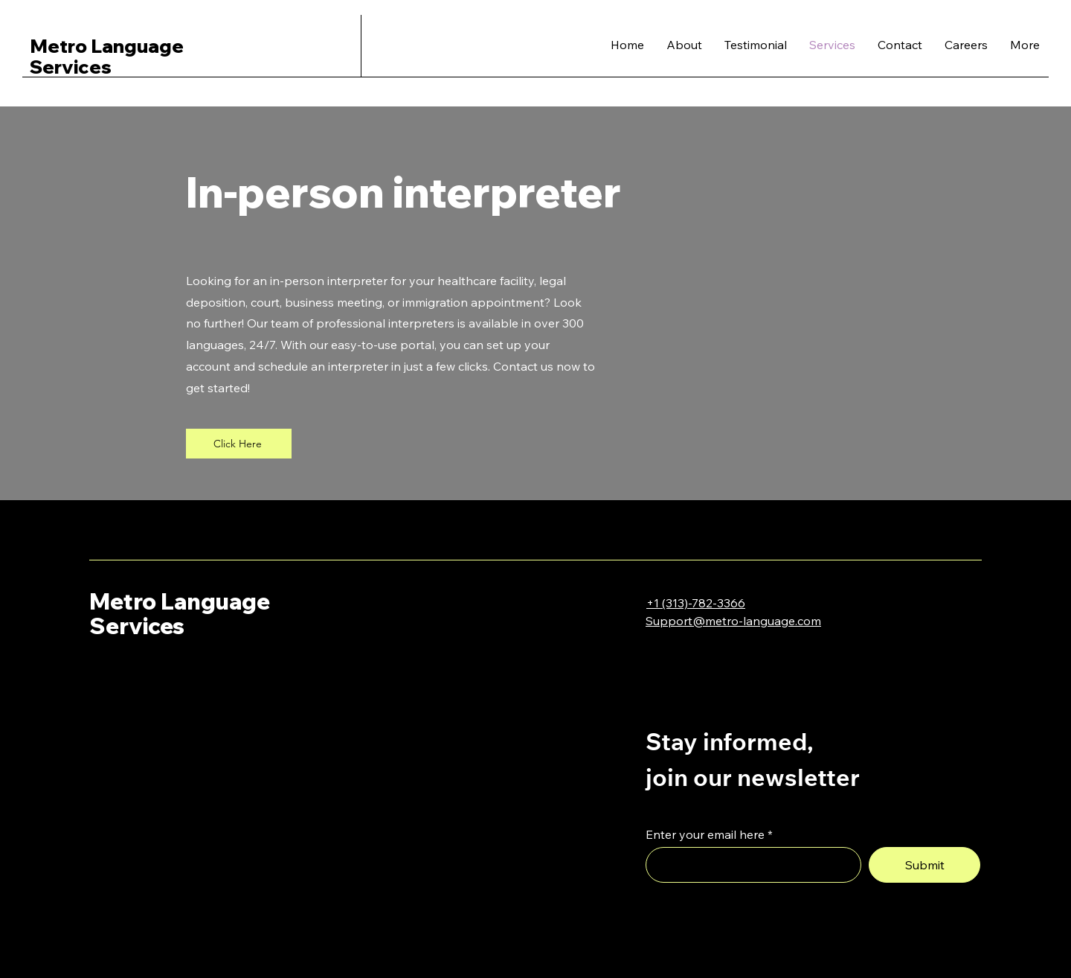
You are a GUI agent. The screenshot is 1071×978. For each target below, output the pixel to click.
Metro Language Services (179, 613)
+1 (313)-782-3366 (695, 602)
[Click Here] (239, 443)
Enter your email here (705, 834)
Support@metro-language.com (733, 620)
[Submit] (924, 865)
